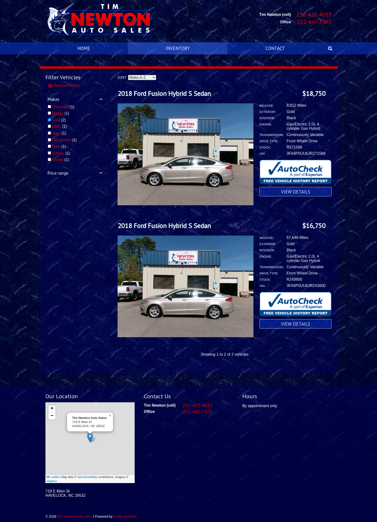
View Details (295, 192)
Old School (61, 140)
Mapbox (52, 481)
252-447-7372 (314, 22)
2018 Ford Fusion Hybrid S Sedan (164, 93)
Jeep (56, 133)
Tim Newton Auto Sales (74, 516)
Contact (275, 48)
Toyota (57, 160)
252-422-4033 (314, 14)
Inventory (178, 48)
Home (83, 48)
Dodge (57, 113)
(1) (63, 107)
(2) (59, 120)
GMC (56, 126)
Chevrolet (60, 107)
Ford (56, 120)
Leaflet (53, 477)
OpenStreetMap (87, 477)
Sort (122, 77)
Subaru (58, 153)
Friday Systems (125, 516)
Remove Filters (64, 85)
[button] (90, 438)
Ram (56, 146)
